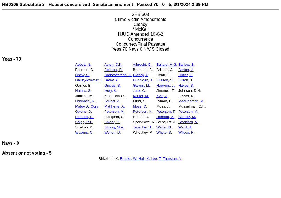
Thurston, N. (172, 158)
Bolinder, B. (113, 70)
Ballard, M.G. (166, 64)
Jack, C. (139, 91)
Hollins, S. (83, 91)
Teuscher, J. (142, 127)
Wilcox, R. (186, 132)
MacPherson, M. (191, 101)
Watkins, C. (84, 132)
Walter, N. (164, 127)
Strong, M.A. (114, 127)
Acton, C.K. (113, 64)
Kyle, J (161, 96)
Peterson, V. (188, 111)
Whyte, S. (164, 132)
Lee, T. (156, 158)
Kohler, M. (141, 96)
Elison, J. (185, 80)
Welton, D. (112, 132)
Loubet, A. (112, 101)
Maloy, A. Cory (86, 106)
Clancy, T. (140, 75)
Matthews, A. (114, 106)
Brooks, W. (128, 158)
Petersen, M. (114, 111)
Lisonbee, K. (85, 101)
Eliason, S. (164, 80)
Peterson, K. (143, 111)
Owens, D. (83, 111)
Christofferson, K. (118, 75)
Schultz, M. (187, 117)
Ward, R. (185, 127)
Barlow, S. (186, 64)
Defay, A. (111, 80)
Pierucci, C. (84, 117)
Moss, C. (140, 106)
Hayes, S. (186, 85)
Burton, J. (186, 70)
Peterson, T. (165, 111)
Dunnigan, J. (143, 80)
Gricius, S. (112, 85)
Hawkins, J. (165, 85)
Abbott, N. (83, 64)
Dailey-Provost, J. (89, 80)
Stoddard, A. (188, 122)
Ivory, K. (110, 91)
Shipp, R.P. (84, 122)
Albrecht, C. (142, 64)
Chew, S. (82, 75)
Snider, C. (112, 122)
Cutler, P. (185, 75)
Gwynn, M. (141, 85)
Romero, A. (165, 117)
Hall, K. (144, 158)
